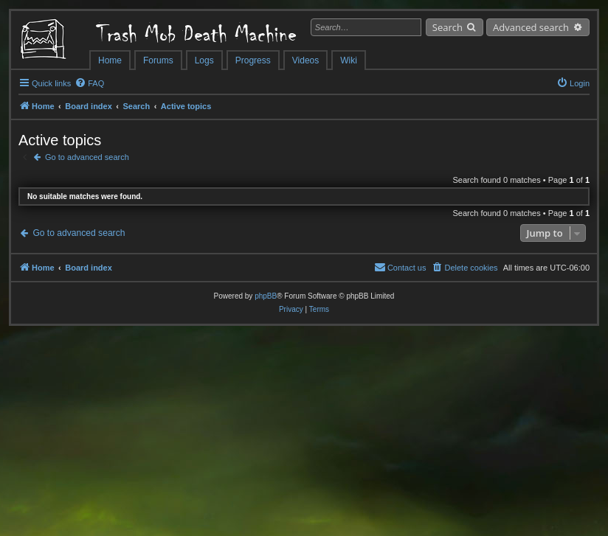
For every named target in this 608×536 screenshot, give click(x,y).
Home (110, 60)
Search (447, 27)
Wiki (348, 60)
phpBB (266, 296)
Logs (204, 60)
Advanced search (531, 27)
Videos (305, 60)
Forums (158, 60)
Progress (253, 60)
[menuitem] (89, 83)
